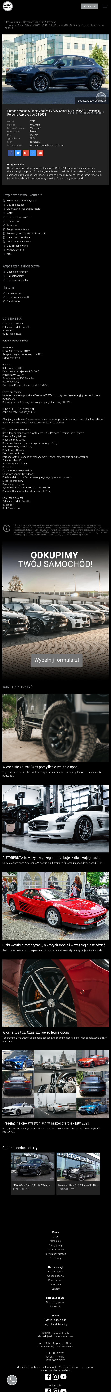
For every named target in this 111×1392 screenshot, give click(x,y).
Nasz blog (55, 1241)
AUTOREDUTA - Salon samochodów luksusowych (8, 6)
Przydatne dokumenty (55, 1324)
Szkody (55, 1288)
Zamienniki (55, 1306)
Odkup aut (55, 1284)
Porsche (51, 22)
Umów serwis (55, 1271)
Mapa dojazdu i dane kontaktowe (55, 1336)
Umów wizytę (89, 6)
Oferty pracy (55, 1245)
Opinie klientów (56, 1249)
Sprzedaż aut (55, 1280)
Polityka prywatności (56, 1253)
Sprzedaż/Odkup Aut (33, 22)
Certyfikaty (55, 1258)
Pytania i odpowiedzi (55, 1319)
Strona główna (12, 22)
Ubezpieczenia (55, 1275)
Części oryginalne (55, 1302)
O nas (55, 1236)
